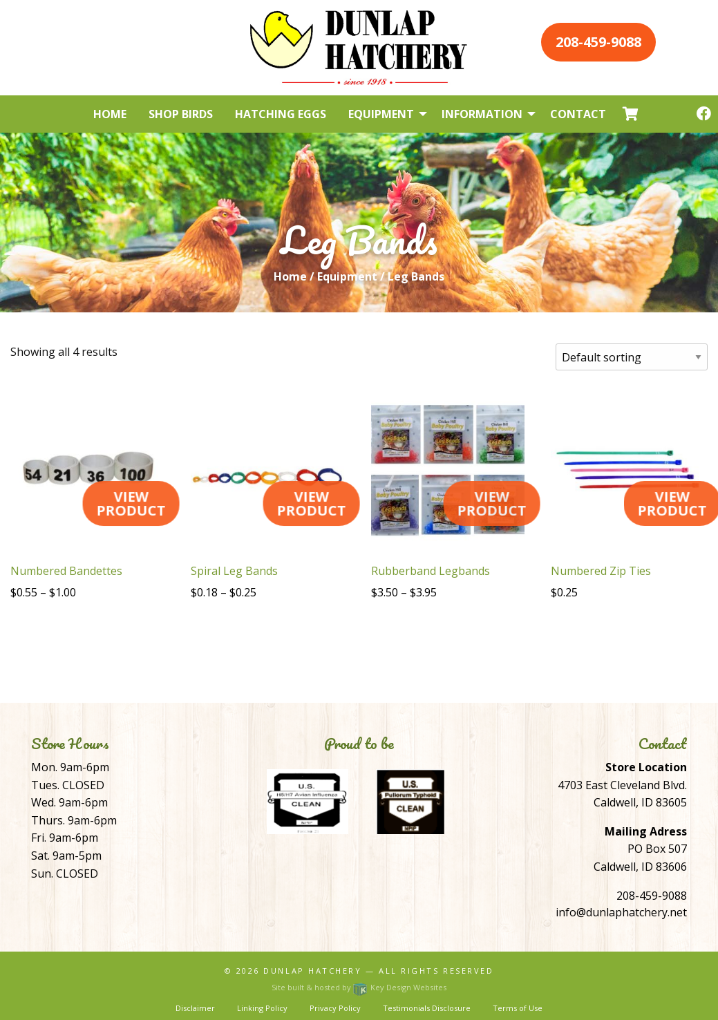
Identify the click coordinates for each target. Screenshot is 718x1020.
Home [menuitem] (109, 114)
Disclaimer (195, 1008)
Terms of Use (517, 1008)
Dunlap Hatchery (312, 970)
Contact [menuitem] (578, 114)
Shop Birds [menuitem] (181, 114)
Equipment (347, 276)
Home (290, 276)
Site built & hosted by (359, 987)
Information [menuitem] (482, 114)
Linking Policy (262, 1008)
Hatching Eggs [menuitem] (280, 114)
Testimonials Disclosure (427, 1008)
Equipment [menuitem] (381, 114)
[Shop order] (632, 356)
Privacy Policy (335, 1008)
